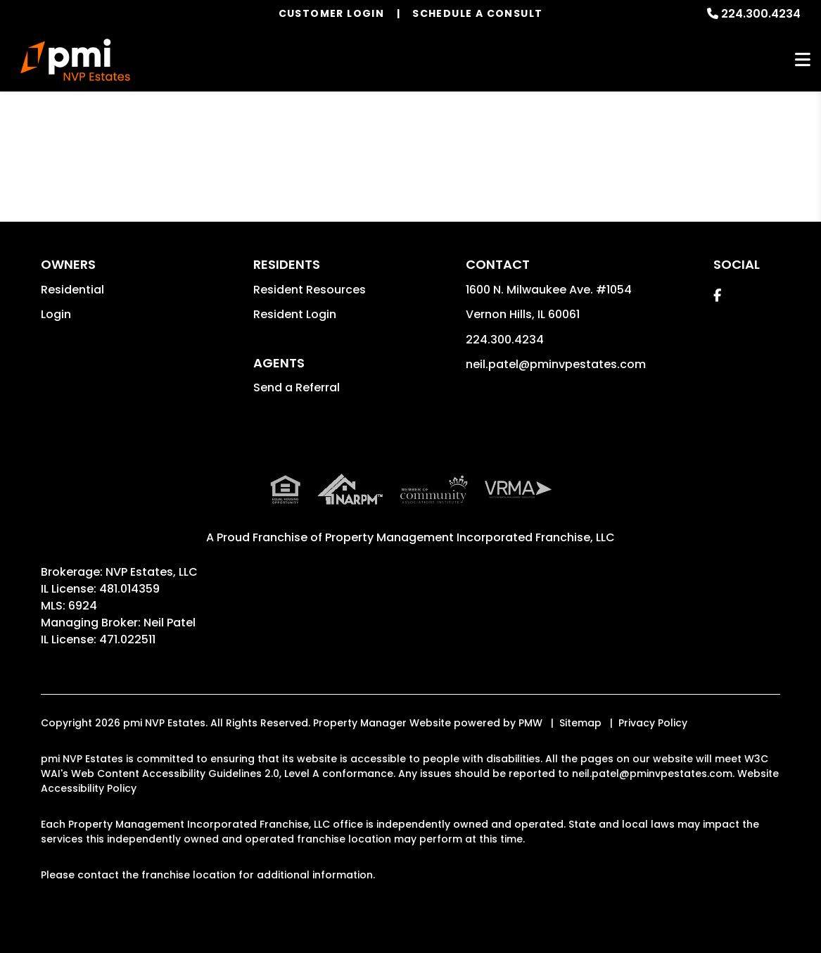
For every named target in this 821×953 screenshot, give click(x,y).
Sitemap (580, 723)
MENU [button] (802, 60)
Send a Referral (296, 387)
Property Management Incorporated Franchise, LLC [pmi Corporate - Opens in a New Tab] (470, 537)
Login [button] (56, 314)
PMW (530, 723)
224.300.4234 (761, 14)
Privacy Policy (652, 723)
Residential (72, 290)
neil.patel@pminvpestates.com (556, 364)
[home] (74, 60)
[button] (717, 295)
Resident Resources (309, 290)
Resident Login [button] (294, 314)
